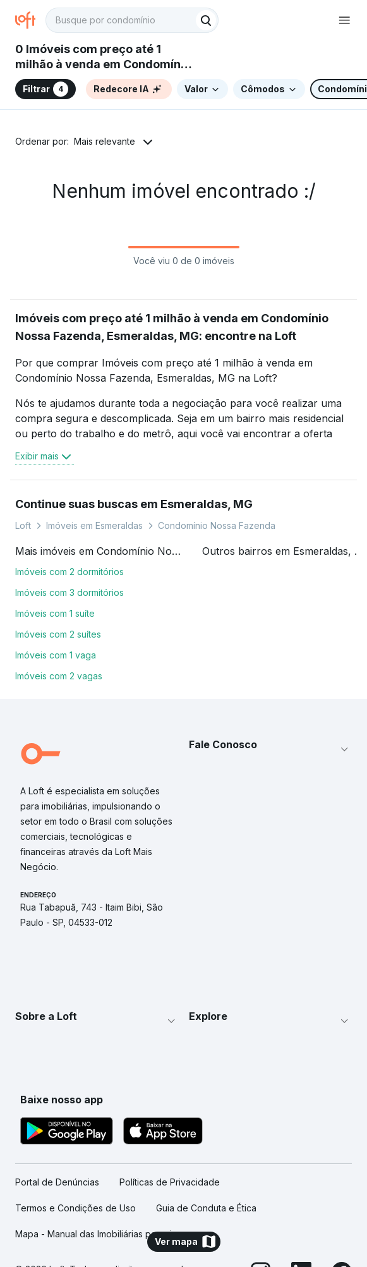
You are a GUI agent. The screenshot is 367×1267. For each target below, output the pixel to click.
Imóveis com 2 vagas (58, 675)
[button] (270, 749)
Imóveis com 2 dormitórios (69, 571)
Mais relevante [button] (104, 141)
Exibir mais (44, 456)
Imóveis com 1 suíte (55, 613)
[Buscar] (206, 20)
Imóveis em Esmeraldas (94, 525)
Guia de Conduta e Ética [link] (206, 1208)
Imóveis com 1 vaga (55, 655)
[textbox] (132, 20)
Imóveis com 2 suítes (58, 634)
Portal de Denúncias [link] (57, 1182)
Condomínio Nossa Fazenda (216, 525)
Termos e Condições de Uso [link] (75, 1208)
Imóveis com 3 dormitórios (69, 592)
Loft (23, 525)
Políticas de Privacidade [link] (169, 1182)
